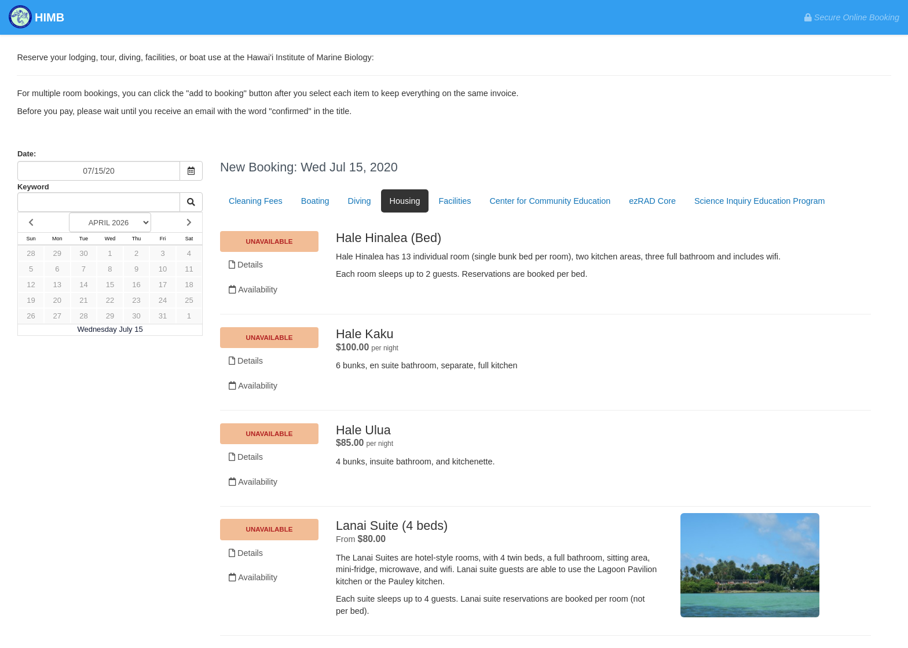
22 (110, 300)
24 (163, 300)
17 (163, 284)
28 (31, 253)
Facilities (454, 201)
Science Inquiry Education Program (759, 201)
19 (31, 300)
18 (189, 284)
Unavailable (269, 241)
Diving (359, 201)
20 (57, 300)
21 (83, 300)
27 (57, 316)
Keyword (33, 186)
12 (31, 284)
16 (136, 284)
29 (57, 253)
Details (246, 264)
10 (163, 269)
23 (136, 300)
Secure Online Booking (851, 17)
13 (57, 284)
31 (163, 316)
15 (110, 284)
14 (83, 284)
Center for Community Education (549, 201)
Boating (315, 201)
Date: (26, 153)
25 (189, 300)
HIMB (36, 18)
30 (83, 253)
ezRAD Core (652, 201)
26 (31, 316)
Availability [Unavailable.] (253, 289)
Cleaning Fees (256, 201)
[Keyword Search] (98, 202)
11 (189, 269)
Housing (405, 201)
